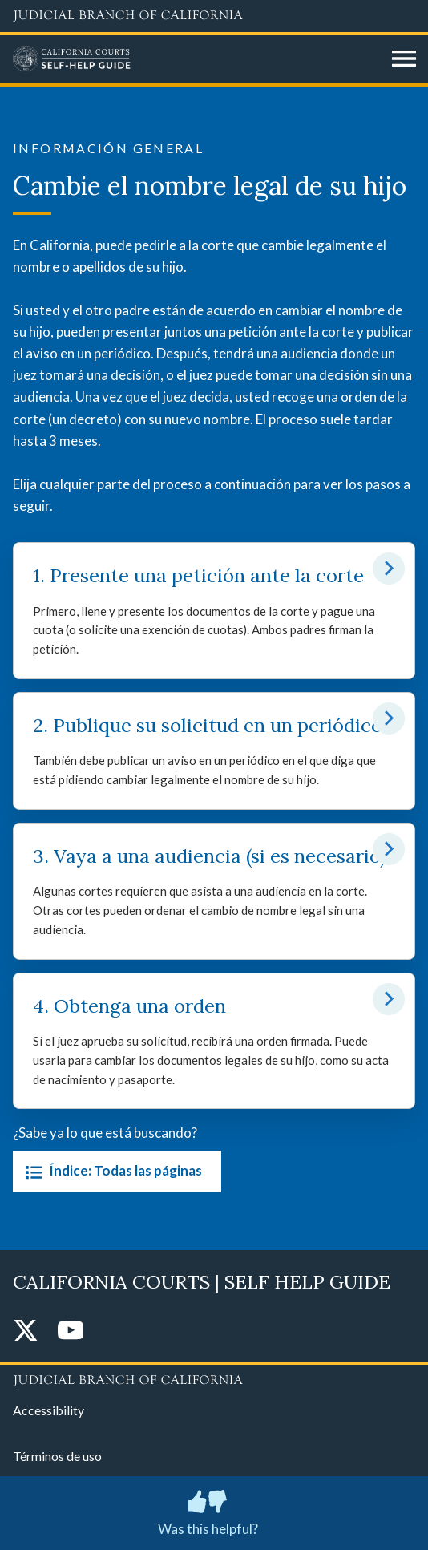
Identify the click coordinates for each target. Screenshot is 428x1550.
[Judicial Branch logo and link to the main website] (214, 16)
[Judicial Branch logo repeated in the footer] (214, 1377)
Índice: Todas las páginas (110, 1171)
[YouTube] (70, 1331)
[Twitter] (25, 1331)
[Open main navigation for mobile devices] (404, 59)
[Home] (196, 59)
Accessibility (48, 1410)
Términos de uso (57, 1455)
